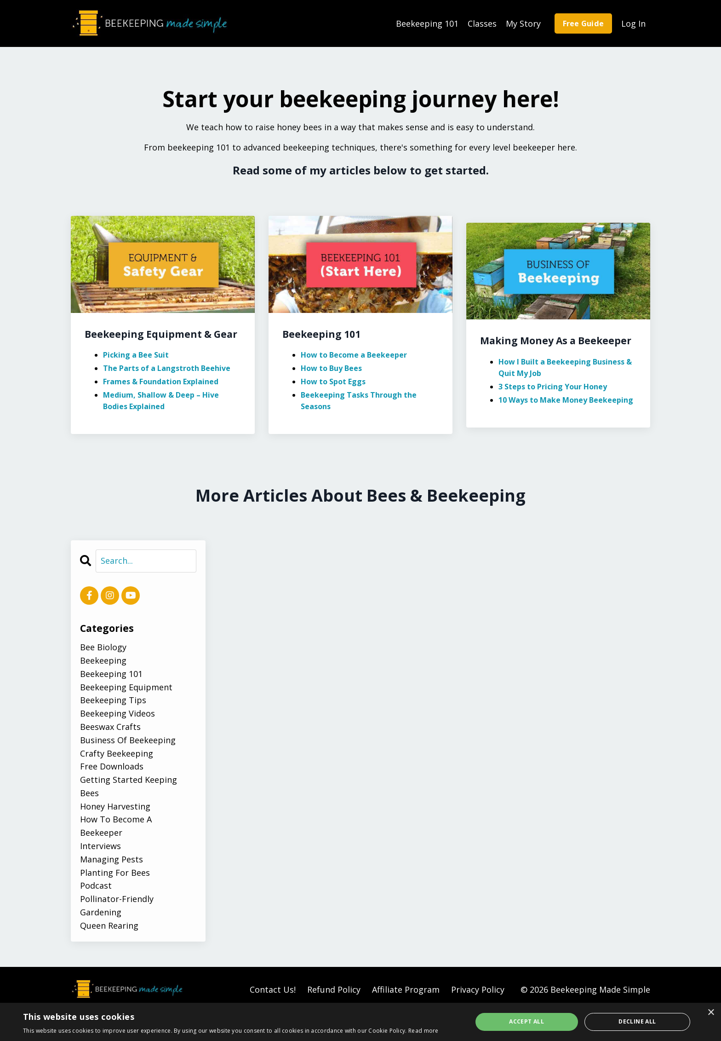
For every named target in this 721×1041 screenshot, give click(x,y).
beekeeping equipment (126, 687)
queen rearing (109, 925)
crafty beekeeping (116, 753)
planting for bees (115, 872)
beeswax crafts (110, 726)
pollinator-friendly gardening (117, 905)
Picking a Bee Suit (136, 355)
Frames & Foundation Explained (160, 381)
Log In (633, 23)
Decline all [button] (637, 1021)
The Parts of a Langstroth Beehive (166, 368)
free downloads (111, 766)
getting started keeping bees (128, 786)
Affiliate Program (406, 989)
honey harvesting (115, 806)
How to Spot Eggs (333, 381)
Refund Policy (333, 989)
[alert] (360, 1022)
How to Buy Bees (331, 368)
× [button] (710, 1012)
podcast (96, 885)
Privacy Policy (477, 989)
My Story (523, 23)
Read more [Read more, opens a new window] (423, 1031)
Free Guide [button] (583, 23)
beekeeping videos (117, 713)
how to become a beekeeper (116, 826)
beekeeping (103, 660)
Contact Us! (273, 989)
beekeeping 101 (111, 673)
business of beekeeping (128, 740)
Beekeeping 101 (427, 23)
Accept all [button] (526, 1021)
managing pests (111, 859)
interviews (100, 845)
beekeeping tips (113, 700)
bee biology (103, 647)
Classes (482, 23)
